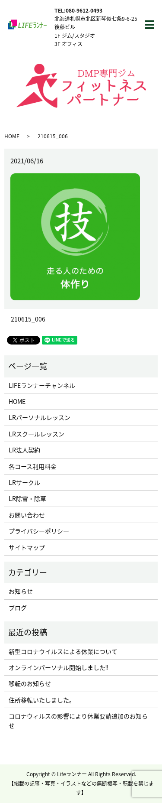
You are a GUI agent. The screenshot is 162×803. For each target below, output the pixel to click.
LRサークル (24, 482)
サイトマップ (27, 547)
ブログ (18, 607)
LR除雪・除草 (27, 498)
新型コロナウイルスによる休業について (63, 651)
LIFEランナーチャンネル (42, 385)
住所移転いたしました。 (42, 700)
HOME (11, 136)
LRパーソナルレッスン (39, 417)
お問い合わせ (27, 514)
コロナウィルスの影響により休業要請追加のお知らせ (78, 721)
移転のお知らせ (30, 683)
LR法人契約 (24, 449)
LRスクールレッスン (36, 433)
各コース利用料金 (33, 466)
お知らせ (21, 591)
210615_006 (28, 319)
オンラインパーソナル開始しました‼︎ (58, 667)
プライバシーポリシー (39, 531)
